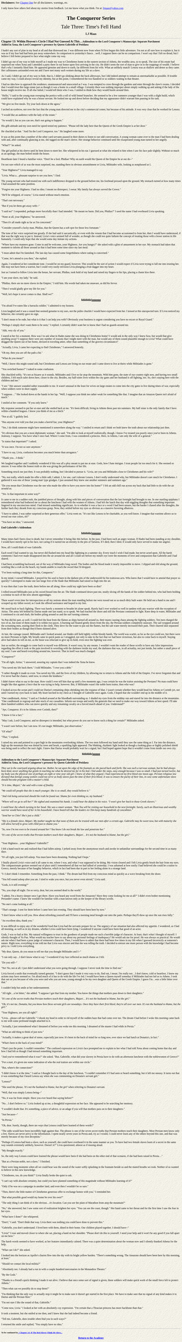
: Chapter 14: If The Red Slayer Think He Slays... (40, 1332)
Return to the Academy (91, 1338)
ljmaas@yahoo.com (113, 8)
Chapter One (26, 2)
